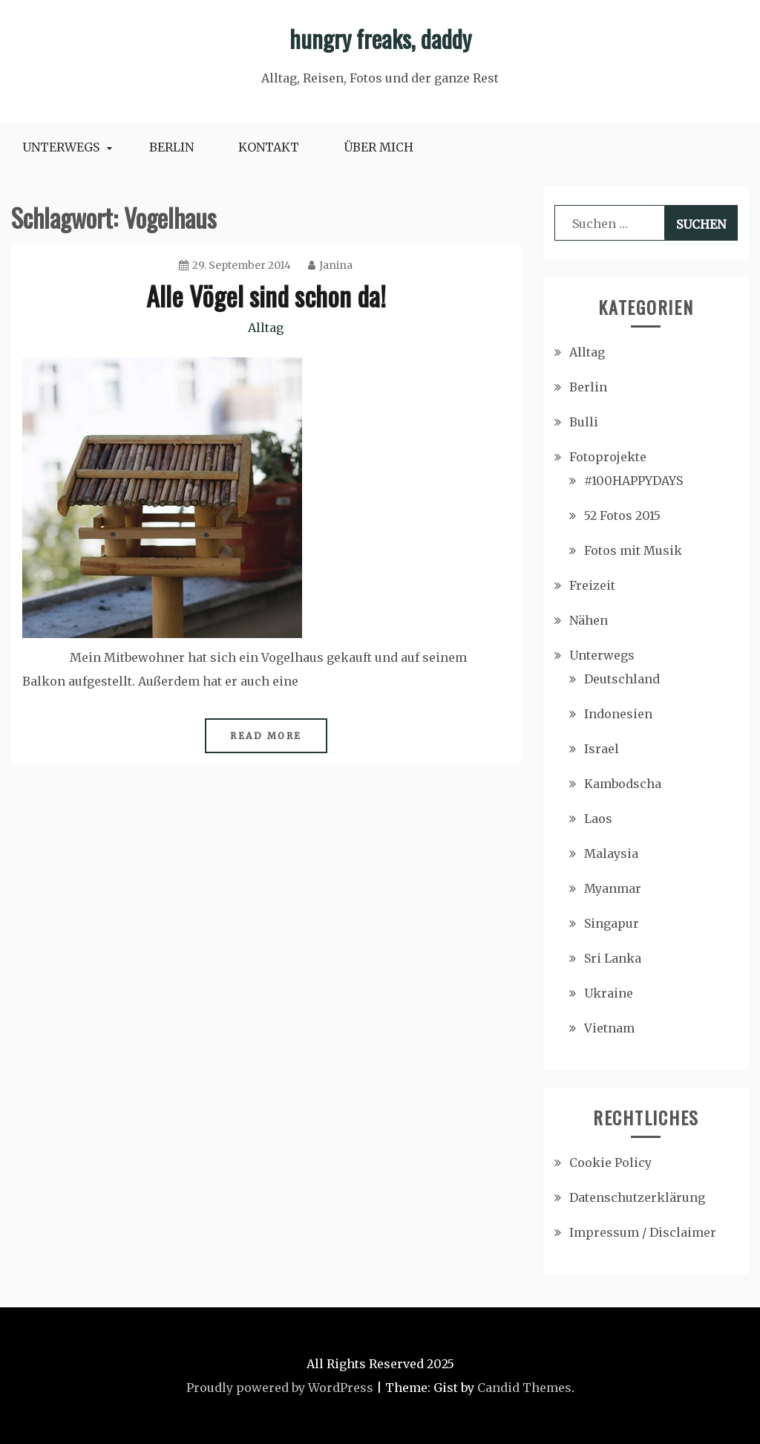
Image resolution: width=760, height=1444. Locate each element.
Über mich (378, 147)
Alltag (266, 327)
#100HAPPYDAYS (633, 480)
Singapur (611, 923)
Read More (266, 735)
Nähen (588, 620)
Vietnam (609, 1028)
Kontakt (268, 147)
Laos (598, 818)
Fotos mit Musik (633, 550)
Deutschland (622, 678)
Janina (330, 265)
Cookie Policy (610, 1162)
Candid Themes (524, 1387)
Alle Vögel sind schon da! (266, 295)
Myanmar (612, 888)
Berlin (171, 147)
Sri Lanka (612, 958)
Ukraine (608, 993)
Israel (601, 748)
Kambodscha (622, 783)
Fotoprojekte (607, 456)
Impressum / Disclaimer (642, 1232)
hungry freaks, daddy (380, 38)
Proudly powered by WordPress (279, 1387)
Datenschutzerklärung (637, 1197)
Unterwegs (60, 147)
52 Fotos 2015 (622, 515)
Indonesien (618, 713)
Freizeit (592, 585)
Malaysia (611, 853)
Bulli (583, 421)
